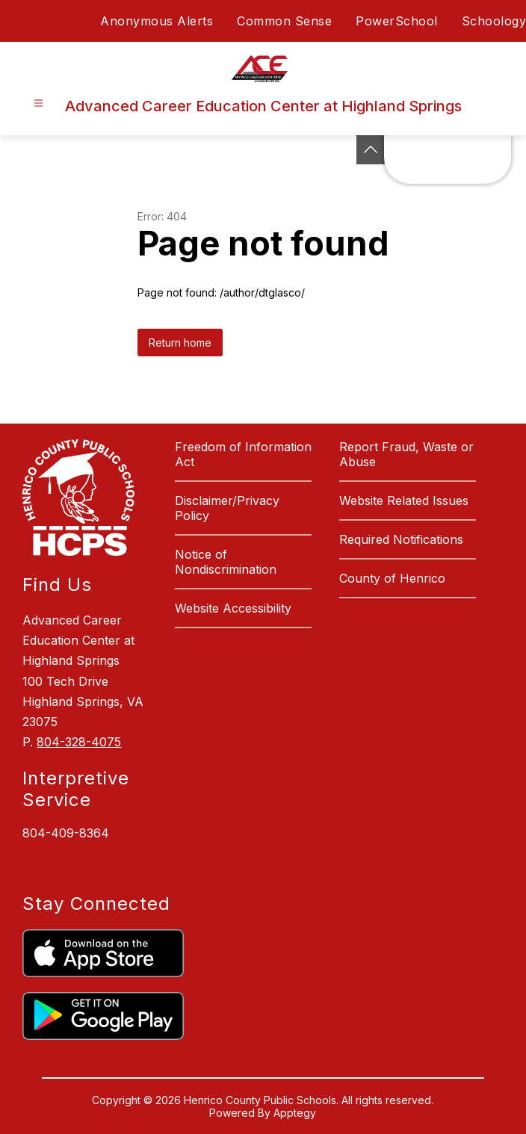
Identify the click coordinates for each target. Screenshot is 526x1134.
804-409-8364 (65, 832)
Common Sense (284, 20)
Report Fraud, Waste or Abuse (406, 454)
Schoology (494, 20)
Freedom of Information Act (243, 454)
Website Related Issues (403, 500)
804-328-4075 (79, 741)
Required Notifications (401, 539)
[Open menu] (38, 103)
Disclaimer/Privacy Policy (227, 508)
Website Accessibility (233, 608)
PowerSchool (397, 20)
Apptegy (294, 1112)
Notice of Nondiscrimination (225, 562)
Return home (180, 342)
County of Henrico (392, 578)
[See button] (370, 149)
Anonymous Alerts (156, 20)
